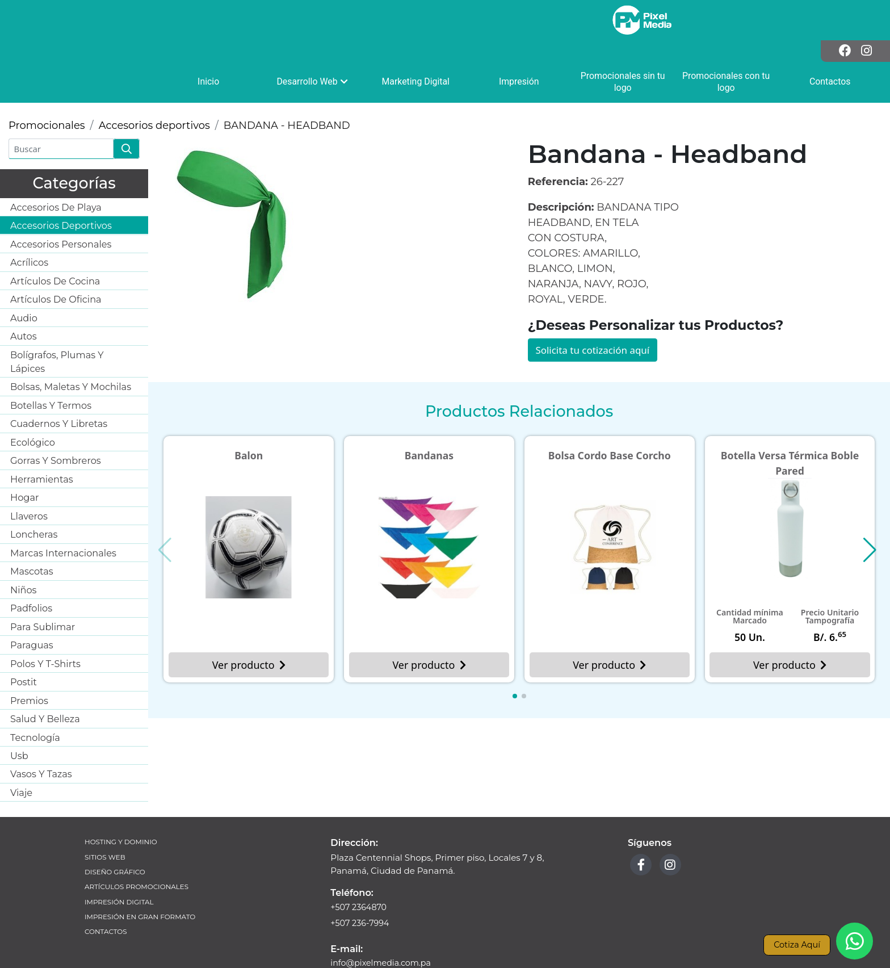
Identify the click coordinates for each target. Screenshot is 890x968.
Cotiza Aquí (795, 943)
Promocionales (47, 87)
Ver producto (249, 629)
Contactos (107, 899)
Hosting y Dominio (123, 804)
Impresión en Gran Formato (143, 883)
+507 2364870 (360, 869)
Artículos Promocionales (140, 852)
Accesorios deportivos (154, 87)
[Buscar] (61, 110)
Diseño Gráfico (117, 836)
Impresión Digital (121, 868)
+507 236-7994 (361, 886)
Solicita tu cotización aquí (596, 312)
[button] (515, 661)
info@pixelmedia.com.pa (383, 926)
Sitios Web (106, 820)
